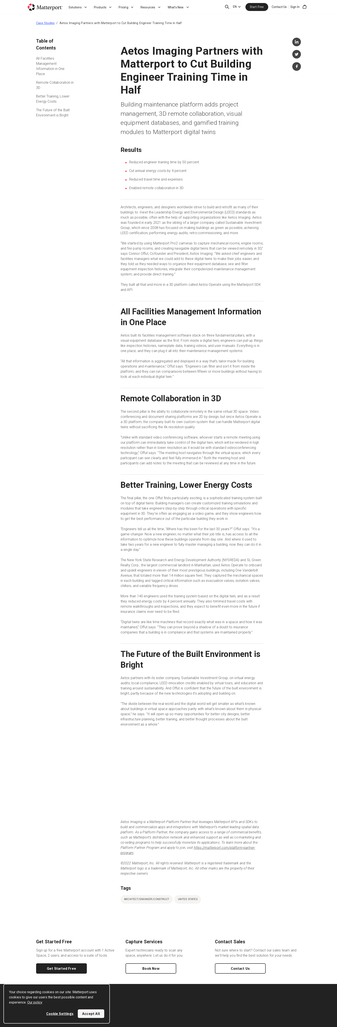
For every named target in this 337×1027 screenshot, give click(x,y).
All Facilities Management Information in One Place (50, 66)
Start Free (257, 7)
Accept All (91, 1014)
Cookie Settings (60, 1014)
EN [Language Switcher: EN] (235, 6)
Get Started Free (61, 968)
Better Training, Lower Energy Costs (52, 98)
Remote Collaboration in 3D (55, 85)
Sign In (295, 7)
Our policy (34, 1002)
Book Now (150, 968)
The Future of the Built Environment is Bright (53, 112)
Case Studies (45, 23)
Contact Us (279, 7)
